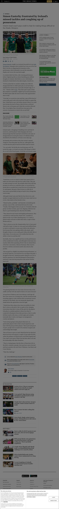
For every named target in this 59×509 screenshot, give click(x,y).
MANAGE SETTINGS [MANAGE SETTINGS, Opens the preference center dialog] (53, 500)
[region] (29, 499)
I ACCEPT (53, 497)
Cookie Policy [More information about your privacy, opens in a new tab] (5, 501)
